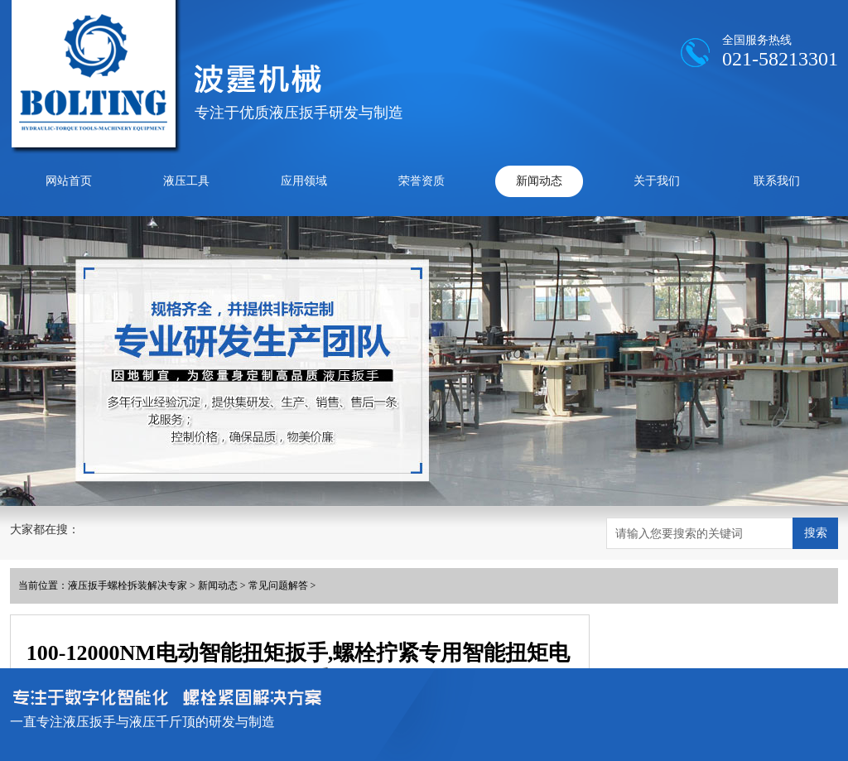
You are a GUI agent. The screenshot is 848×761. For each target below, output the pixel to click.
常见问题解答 (278, 585)
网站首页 (69, 181)
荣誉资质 (421, 181)
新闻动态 (539, 181)
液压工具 (186, 181)
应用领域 (304, 181)
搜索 (815, 532)
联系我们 (777, 181)
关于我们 (657, 181)
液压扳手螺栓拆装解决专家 (127, 585)
